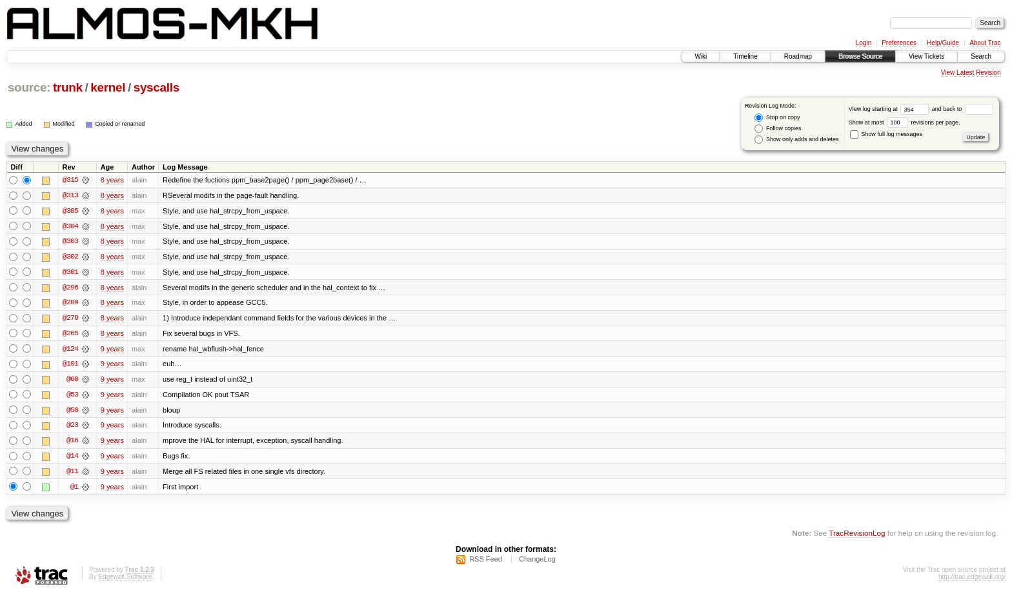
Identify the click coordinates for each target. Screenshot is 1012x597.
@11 (72, 474)
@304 (70, 226)
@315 (70, 180)
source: (29, 87)
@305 (70, 211)
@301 (70, 273)
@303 (70, 242)
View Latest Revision (971, 72)
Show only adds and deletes (796, 139)
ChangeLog (537, 562)
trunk (68, 87)
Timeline (745, 56)
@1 (74, 489)
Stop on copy (777, 117)
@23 (72, 427)
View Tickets (926, 56)
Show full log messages (886, 134)
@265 (70, 334)
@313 (70, 195)
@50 (72, 412)
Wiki (700, 56)
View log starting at (890, 109)
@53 (72, 396)
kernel (107, 87)
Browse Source (860, 56)
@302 (70, 257)
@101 (70, 365)
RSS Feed (485, 562)
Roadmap (798, 56)
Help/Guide (943, 42)
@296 (70, 288)
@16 (72, 443)
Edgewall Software (125, 579)
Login (863, 42)
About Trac (984, 42)
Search (981, 56)
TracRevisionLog (857, 536)
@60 (72, 381)
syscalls (156, 87)
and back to (962, 109)
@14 (72, 458)
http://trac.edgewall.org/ (972, 579)
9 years (112, 350)
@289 (70, 303)
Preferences (899, 42)
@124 (70, 350)
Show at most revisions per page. (904, 122)
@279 (70, 319)
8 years (112, 180)
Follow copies (777, 128)
